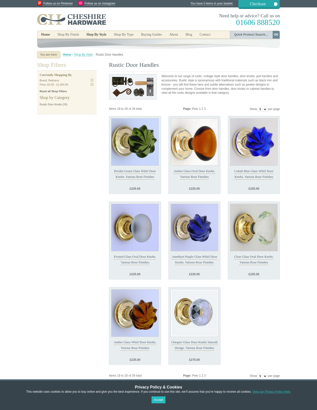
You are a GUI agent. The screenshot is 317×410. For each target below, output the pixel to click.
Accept (158, 400)
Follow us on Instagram (99, 3)
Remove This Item (92, 80)
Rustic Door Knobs (51, 104)
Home (45, 34)
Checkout (258, 3)
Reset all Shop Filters (53, 91)
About (173, 34)
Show (253, 109)
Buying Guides (151, 34)
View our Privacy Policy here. (271, 391)
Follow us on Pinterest (58, 3)
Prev (195, 109)
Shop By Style (83, 54)
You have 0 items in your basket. (211, 3)
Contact (205, 34)
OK (276, 34)
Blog (188, 34)
